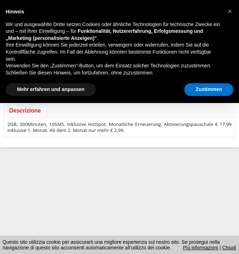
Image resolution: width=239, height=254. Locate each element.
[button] (229, 11)
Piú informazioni (200, 247)
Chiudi (229, 247)
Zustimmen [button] (209, 89)
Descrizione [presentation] (25, 111)
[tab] (25, 110)
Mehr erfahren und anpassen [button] (50, 89)
